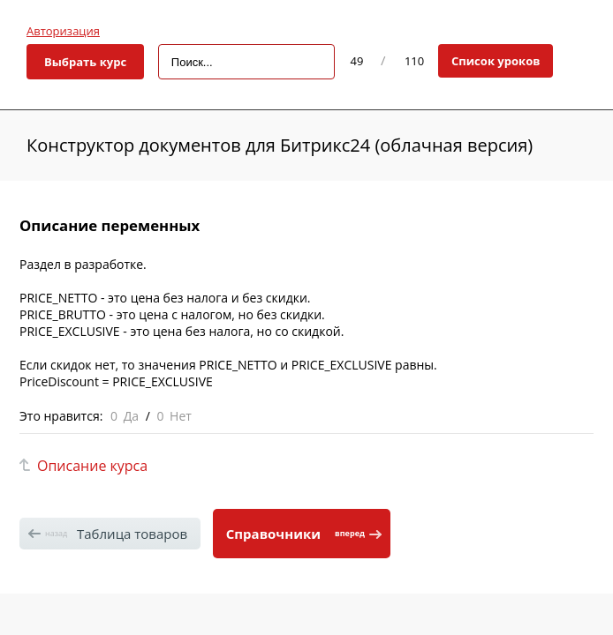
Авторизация (63, 31)
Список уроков (496, 61)
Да (131, 415)
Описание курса (92, 465)
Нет (181, 415)
